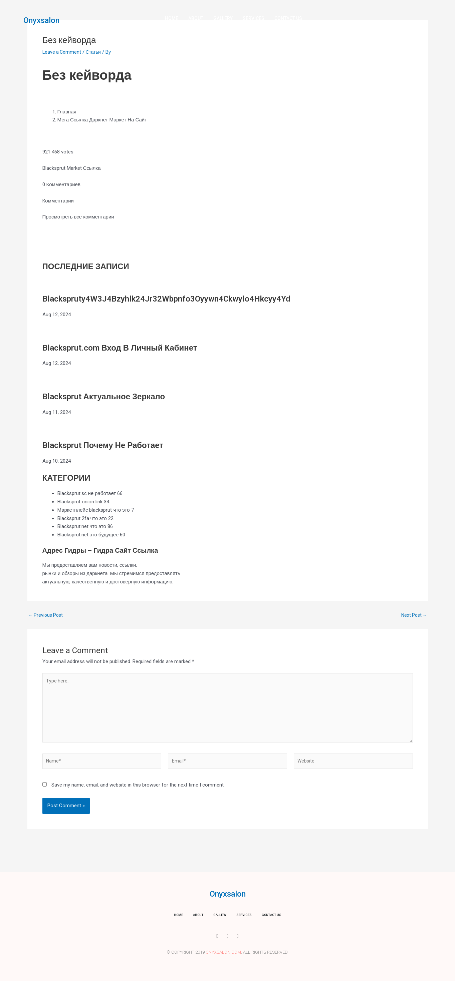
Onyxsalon (45, 20)
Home (171, 18)
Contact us (288, 18)
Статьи (95, 52)
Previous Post (46, 615)
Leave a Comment (62, 52)
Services (253, 18)
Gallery (223, 18)
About (195, 18)
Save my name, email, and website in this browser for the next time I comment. (138, 791)
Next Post (413, 615)
